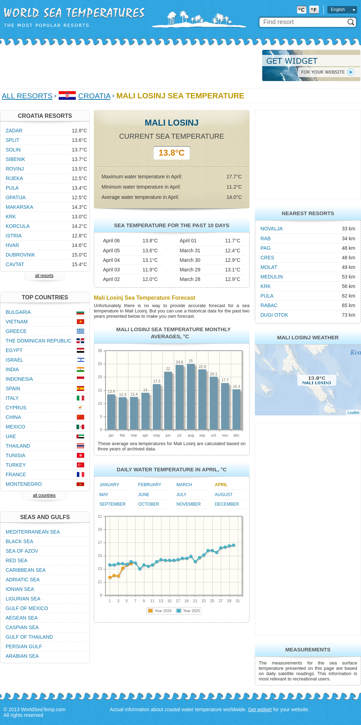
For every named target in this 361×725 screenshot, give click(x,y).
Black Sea (19, 541)
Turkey (16, 465)
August (224, 494)
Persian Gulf (24, 646)
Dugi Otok (274, 315)
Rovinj (15, 169)
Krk (265, 286)
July (182, 494)
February (149, 484)
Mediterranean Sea (33, 532)
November (189, 504)
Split (12, 140)
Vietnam (17, 321)
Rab (265, 238)
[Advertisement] (129, 65)
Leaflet (353, 412)
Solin (13, 150)
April (221, 484)
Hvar (12, 245)
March (184, 484)
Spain (13, 388)
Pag (265, 248)
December (227, 504)
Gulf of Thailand (29, 637)
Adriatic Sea (23, 579)
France (16, 474)
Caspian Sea (22, 627)
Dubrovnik (20, 255)
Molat (268, 267)
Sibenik (15, 159)
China (13, 417)
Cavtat (15, 264)
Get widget (260, 709)
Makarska (19, 207)
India (12, 369)
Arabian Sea (22, 656)
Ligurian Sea (23, 599)
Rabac (268, 305)
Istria (14, 235)
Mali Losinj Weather (308, 337)
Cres (267, 257)
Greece (16, 331)
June (143, 494)
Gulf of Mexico (27, 608)
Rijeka (14, 178)
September (112, 504)
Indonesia (19, 379)
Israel (14, 360)
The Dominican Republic (38, 341)
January (109, 484)
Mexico (15, 427)
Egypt (14, 350)
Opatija (15, 197)
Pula (267, 296)
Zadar (14, 130)
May (103, 494)
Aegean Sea (22, 618)
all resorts (44, 275)
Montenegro (24, 484)
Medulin (271, 277)
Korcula (18, 226)
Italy (12, 398)
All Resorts (27, 96)
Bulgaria (18, 312)
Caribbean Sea (26, 570)
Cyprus (16, 407)
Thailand (18, 446)
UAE (11, 436)
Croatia (94, 96)
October (148, 504)
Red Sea (16, 560)
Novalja (271, 228)
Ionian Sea (20, 589)
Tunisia (15, 455)
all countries (44, 495)
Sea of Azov (22, 551)
